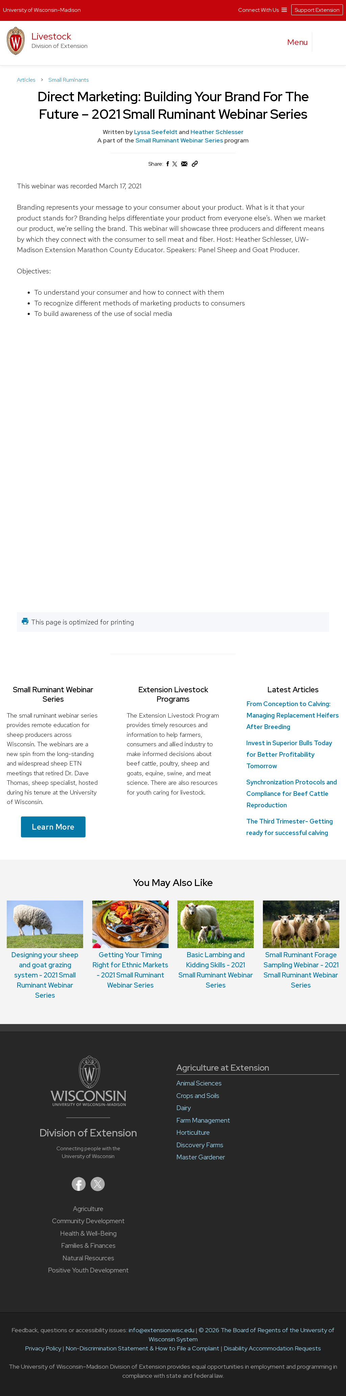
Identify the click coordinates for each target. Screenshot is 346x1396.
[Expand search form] (324, 42)
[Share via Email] (184, 165)
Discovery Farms (199, 1145)
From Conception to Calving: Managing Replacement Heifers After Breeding (292, 715)
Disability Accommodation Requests (272, 1348)
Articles (27, 79)
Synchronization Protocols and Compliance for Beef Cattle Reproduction (291, 793)
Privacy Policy (43, 1348)
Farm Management (203, 1120)
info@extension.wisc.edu (161, 1330)
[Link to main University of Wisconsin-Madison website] (88, 1104)
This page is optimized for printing (82, 622)
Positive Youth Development (88, 1270)
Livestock (51, 36)
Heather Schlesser (217, 132)
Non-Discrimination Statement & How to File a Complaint (142, 1348)
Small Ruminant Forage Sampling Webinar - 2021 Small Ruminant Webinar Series (301, 945)
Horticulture (193, 1132)
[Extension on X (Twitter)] (98, 1189)
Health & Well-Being (88, 1233)
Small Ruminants (68, 79)
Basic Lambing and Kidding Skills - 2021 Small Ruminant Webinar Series (215, 945)
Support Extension (317, 7)
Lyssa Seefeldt (155, 132)
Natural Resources (88, 1258)
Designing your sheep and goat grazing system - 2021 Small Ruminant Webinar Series (45, 950)
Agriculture (88, 1209)
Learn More (53, 827)
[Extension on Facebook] (79, 1189)
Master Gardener (200, 1157)
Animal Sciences (199, 1083)
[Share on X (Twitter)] (175, 166)
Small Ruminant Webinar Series (179, 140)
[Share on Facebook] (167, 165)
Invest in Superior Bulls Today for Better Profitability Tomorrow (289, 754)
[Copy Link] (195, 165)
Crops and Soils (197, 1096)
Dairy (183, 1108)
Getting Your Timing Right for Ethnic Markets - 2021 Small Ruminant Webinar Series (130, 945)
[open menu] (297, 42)
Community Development (88, 1221)
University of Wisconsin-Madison (42, 7)
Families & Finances (88, 1245)
